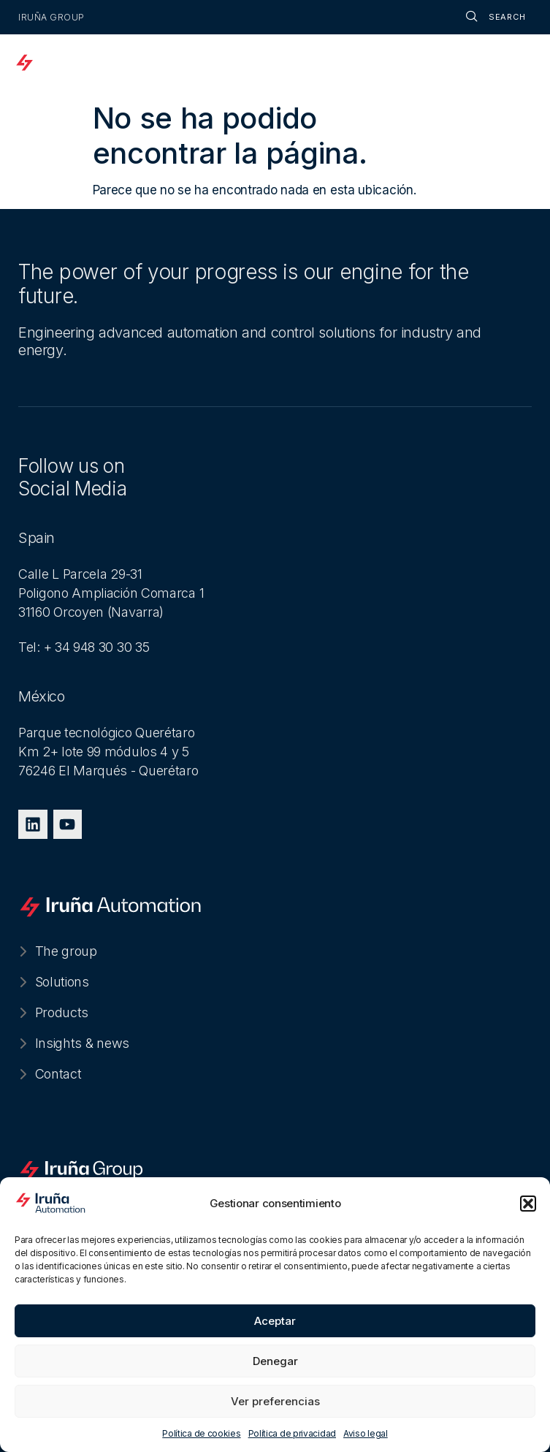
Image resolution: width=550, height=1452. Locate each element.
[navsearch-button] (480, 16)
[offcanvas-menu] (519, 64)
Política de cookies (201, 1433)
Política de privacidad (292, 1433)
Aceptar (275, 1321)
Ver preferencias (275, 1401)
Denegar (275, 1361)
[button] (528, 1203)
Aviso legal (365, 1433)
